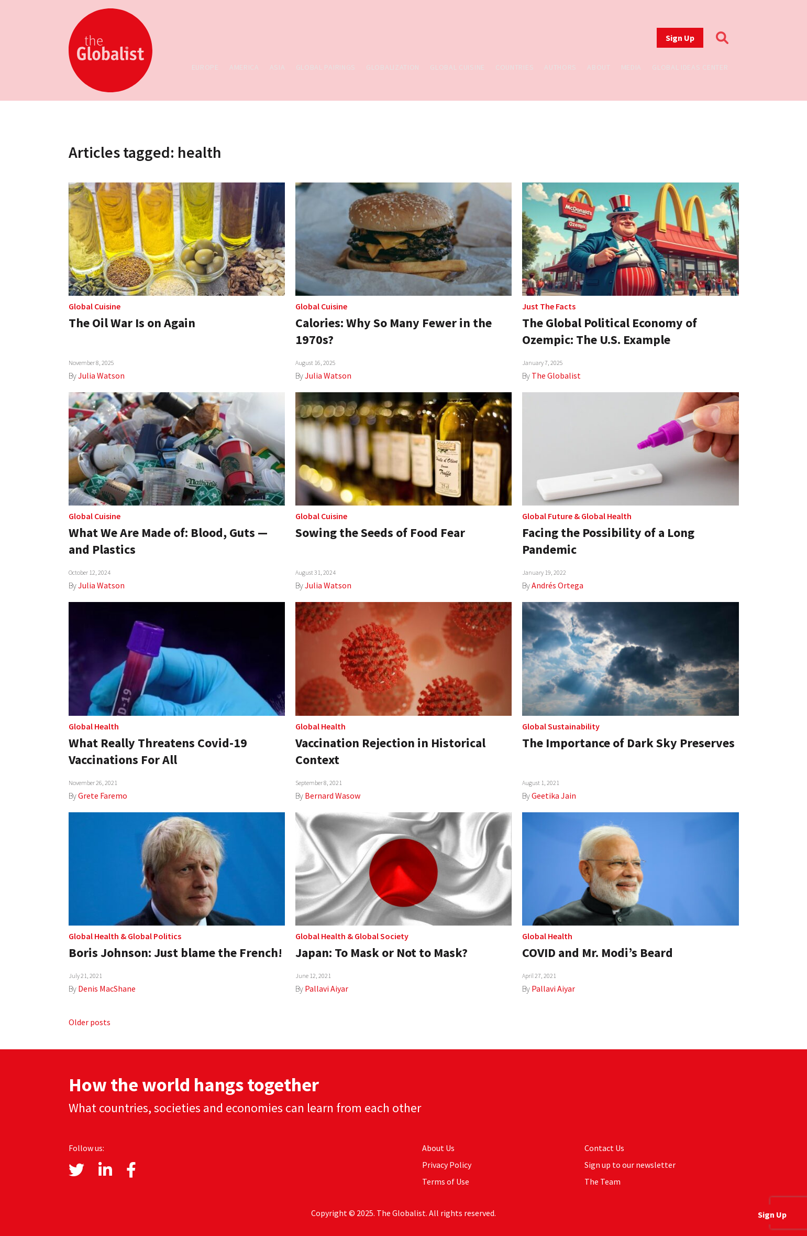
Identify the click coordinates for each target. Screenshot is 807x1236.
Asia (277, 67)
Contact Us (604, 1148)
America (244, 67)
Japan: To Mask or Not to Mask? (381, 952)
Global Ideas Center (690, 67)
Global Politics (154, 936)
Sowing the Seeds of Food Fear (380, 532)
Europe (205, 67)
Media (631, 67)
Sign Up (680, 38)
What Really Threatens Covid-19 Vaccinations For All (158, 751)
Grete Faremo (102, 795)
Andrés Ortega (557, 585)
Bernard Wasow (332, 795)
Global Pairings (326, 67)
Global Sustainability (561, 726)
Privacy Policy (446, 1164)
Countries (514, 67)
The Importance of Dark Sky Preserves (628, 743)
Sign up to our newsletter (630, 1164)
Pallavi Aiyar (326, 988)
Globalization (392, 67)
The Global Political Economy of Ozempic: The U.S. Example (609, 331)
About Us (438, 1148)
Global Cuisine (457, 67)
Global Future (547, 516)
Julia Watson (101, 375)
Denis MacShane (107, 988)
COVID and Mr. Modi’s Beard (597, 952)
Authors (560, 67)
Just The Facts (549, 306)
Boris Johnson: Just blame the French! (175, 952)
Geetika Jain (554, 795)
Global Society (381, 936)
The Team (602, 1181)
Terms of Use (445, 1181)
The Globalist (556, 375)
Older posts (89, 1022)
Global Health (606, 516)
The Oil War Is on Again (132, 323)
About (599, 67)
